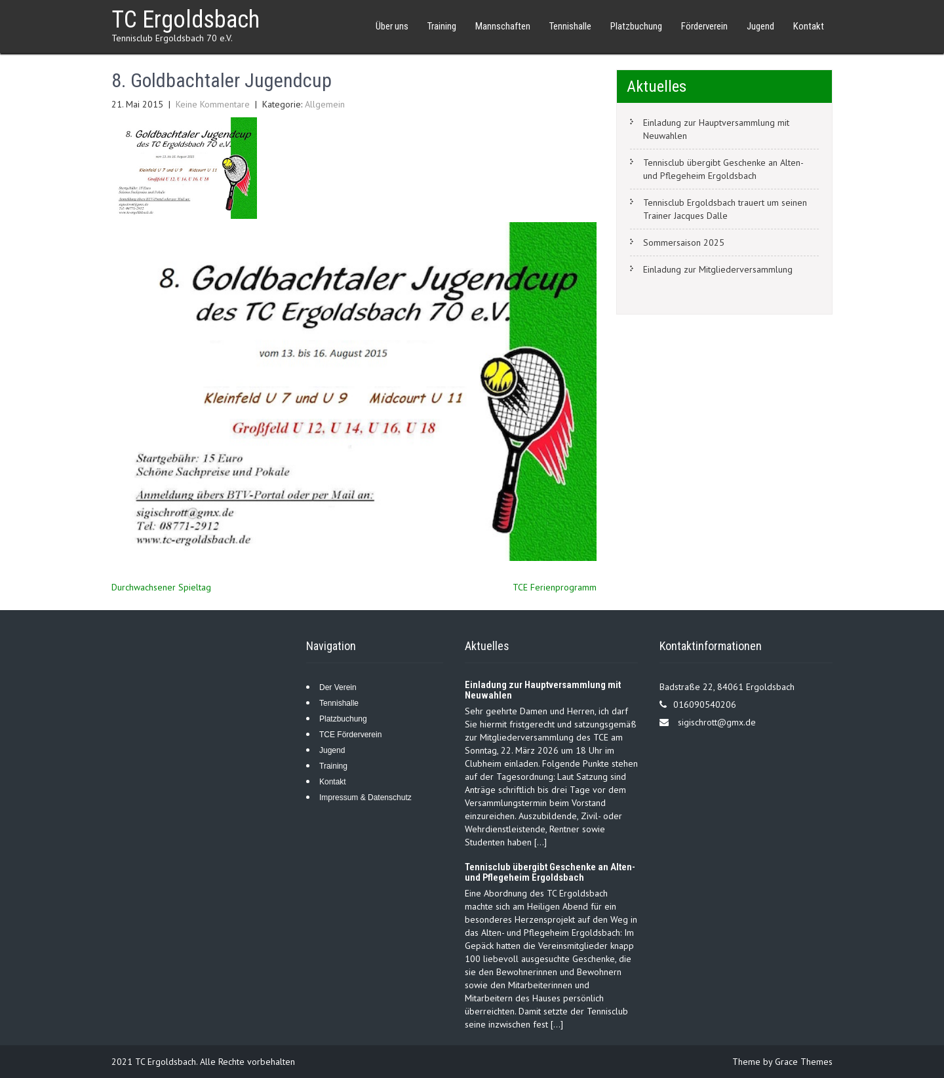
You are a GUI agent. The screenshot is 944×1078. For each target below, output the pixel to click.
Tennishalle (570, 26)
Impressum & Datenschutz (365, 797)
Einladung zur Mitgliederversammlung (718, 269)
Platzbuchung (636, 26)
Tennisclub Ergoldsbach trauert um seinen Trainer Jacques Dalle (725, 209)
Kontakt (808, 26)
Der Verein (338, 687)
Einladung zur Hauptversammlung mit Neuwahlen (716, 129)
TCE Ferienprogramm (555, 587)
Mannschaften (502, 26)
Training (441, 26)
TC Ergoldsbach (185, 19)
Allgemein (325, 104)
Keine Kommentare (213, 104)
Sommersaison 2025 (683, 242)
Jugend (760, 26)
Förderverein (704, 26)
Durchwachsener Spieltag (161, 587)
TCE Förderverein (350, 734)
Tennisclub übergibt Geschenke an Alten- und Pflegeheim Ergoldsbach (723, 169)
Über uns (392, 26)
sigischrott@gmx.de (717, 722)
